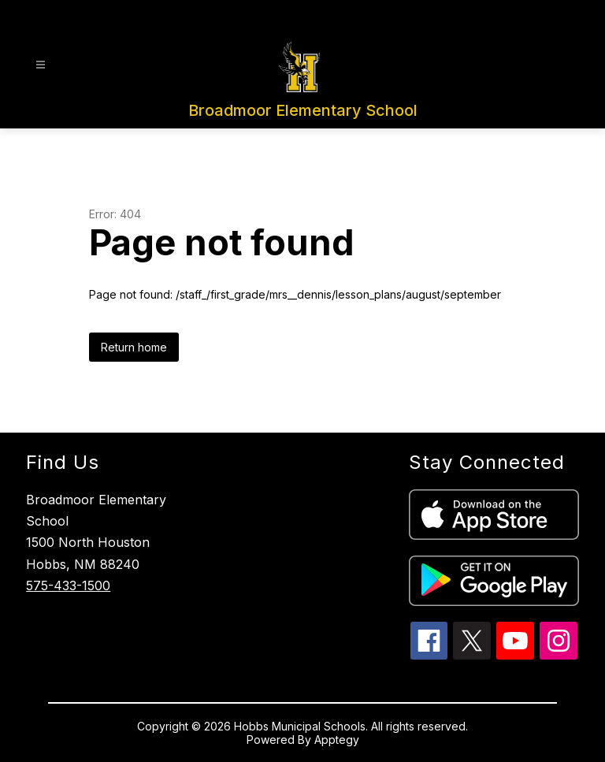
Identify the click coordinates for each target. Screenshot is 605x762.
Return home (134, 347)
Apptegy (336, 739)
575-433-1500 (68, 585)
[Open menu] (41, 65)
